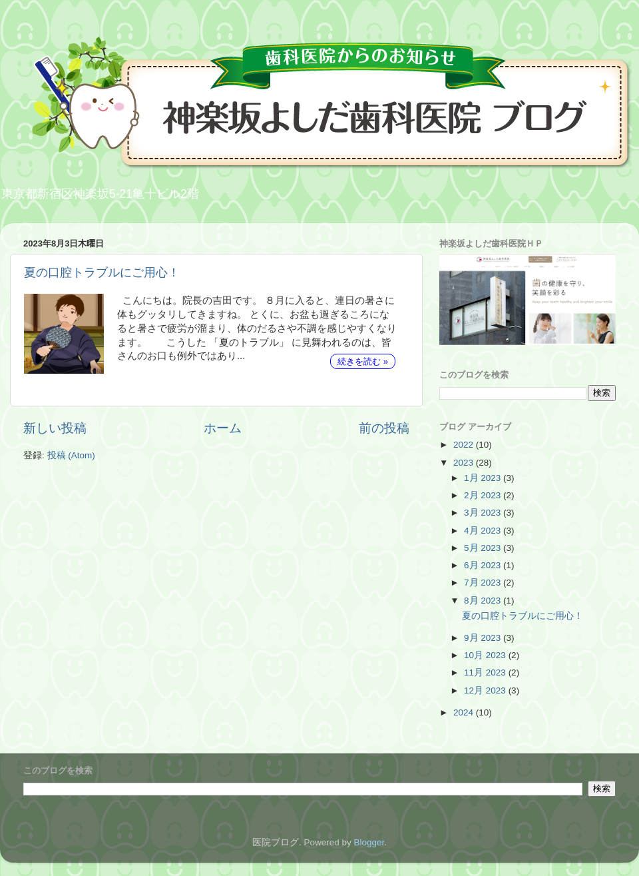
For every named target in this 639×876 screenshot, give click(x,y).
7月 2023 (483, 583)
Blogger (368, 842)
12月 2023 (486, 690)
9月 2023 (483, 638)
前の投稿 (384, 428)
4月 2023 (483, 531)
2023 (464, 463)
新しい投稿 (55, 428)
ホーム (223, 428)
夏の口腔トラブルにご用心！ (102, 272)
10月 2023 (486, 655)
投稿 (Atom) (71, 455)
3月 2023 (483, 513)
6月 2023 (483, 565)
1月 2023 (483, 478)
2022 (464, 445)
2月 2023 (483, 495)
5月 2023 (483, 548)
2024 (464, 712)
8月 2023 (483, 601)
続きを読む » (362, 361)
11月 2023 (486, 672)
